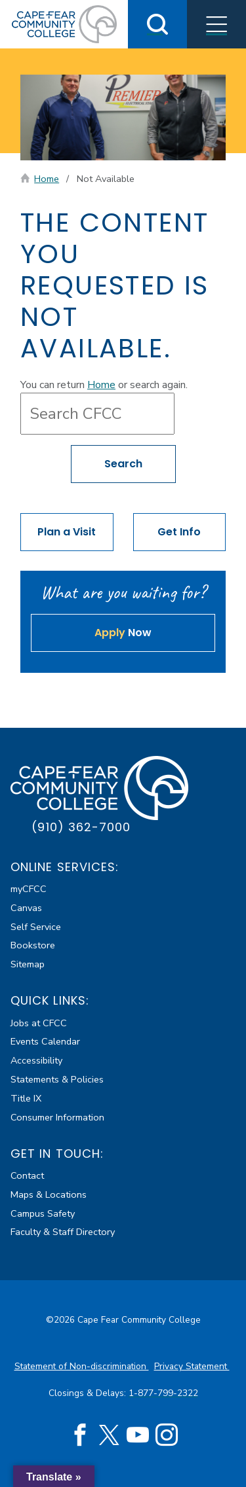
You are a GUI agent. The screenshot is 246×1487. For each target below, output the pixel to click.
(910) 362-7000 (81, 827)
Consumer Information (57, 1117)
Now (123, 632)
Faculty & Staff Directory (62, 1231)
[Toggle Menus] (216, 24)
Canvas (26, 907)
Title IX (25, 1098)
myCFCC (28, 888)
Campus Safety (42, 1213)
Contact (27, 1175)
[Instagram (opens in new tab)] (166, 1435)
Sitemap (27, 964)
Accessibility (36, 1060)
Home (46, 178)
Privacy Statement (192, 1366)
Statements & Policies (57, 1079)
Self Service (35, 926)
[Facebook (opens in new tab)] (80, 1435)
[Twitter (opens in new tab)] (109, 1435)
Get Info (179, 531)
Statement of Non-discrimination (81, 1366)
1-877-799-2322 (163, 1393)
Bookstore (32, 945)
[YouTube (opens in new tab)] (138, 1435)
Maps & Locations (48, 1194)
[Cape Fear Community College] (64, 23)
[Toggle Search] (157, 24)
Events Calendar (45, 1041)
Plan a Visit (66, 531)
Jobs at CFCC (38, 1023)
